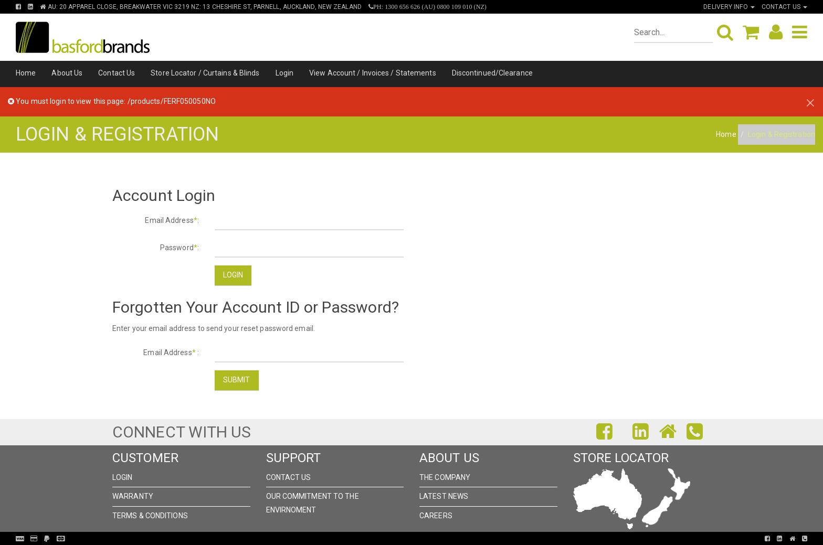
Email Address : (171, 352)
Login (285, 73)
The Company (444, 477)
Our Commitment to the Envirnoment (312, 503)
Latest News (443, 496)
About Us (66, 73)
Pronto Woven (407, 538)
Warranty (132, 496)
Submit (236, 380)
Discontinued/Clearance (492, 73)
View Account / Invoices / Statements (372, 73)
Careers (435, 515)
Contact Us (116, 73)
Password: (179, 247)
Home (26, 73)
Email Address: (172, 220)
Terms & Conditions (150, 515)
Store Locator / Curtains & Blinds (205, 73)
